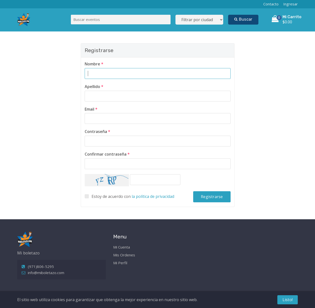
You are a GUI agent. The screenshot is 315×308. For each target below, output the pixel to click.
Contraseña (97, 131)
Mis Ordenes (124, 254)
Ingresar (290, 3)
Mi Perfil (120, 262)
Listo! (288, 299)
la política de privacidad (153, 196)
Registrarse (212, 196)
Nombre (94, 64)
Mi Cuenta (121, 247)
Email (91, 109)
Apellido (94, 86)
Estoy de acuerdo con (133, 196)
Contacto (271, 3)
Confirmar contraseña (107, 154)
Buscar (243, 19)
